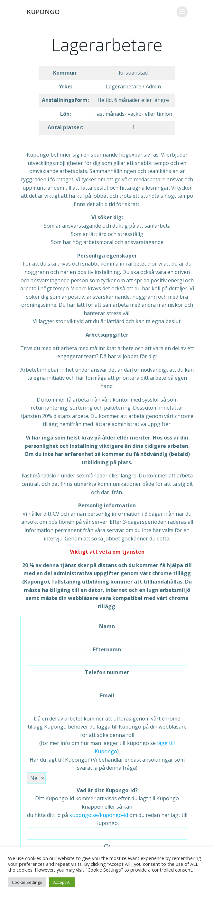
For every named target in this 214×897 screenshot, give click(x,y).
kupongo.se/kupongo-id (98, 815)
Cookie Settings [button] (27, 882)
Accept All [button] (62, 882)
